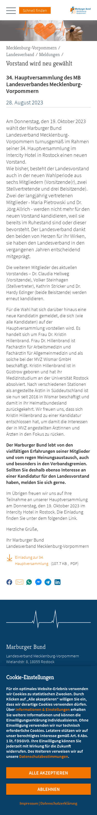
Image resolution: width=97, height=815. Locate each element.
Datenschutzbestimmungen (43, 756)
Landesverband (20, 54)
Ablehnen (49, 789)
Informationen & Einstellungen (43, 709)
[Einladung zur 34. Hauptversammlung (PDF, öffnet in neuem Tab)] (11, 557)
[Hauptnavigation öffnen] (12, 10)
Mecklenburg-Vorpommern (31, 48)
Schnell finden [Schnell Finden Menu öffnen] (35, 10)
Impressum (29, 803)
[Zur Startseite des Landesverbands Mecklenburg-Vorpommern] (80, 12)
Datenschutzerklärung (58, 803)
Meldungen (49, 54)
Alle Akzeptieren (48, 773)
